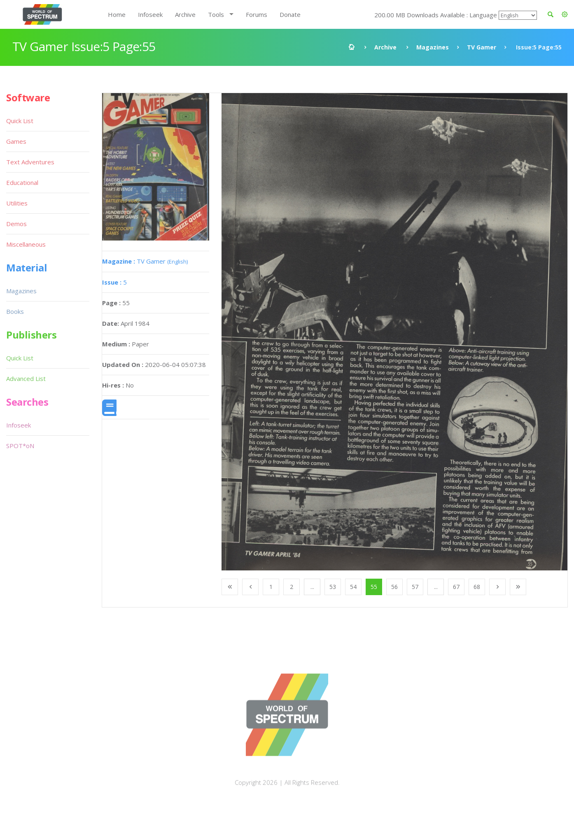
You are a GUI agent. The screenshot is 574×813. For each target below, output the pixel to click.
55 (374, 587)
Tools (216, 14)
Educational (22, 182)
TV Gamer (481, 47)
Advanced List (26, 378)
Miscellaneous (26, 244)
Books (15, 311)
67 (456, 587)
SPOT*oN (20, 446)
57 (415, 587)
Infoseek (150, 14)
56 (394, 587)
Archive (185, 14)
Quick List (19, 121)
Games (16, 141)
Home (117, 14)
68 (477, 587)
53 (332, 587)
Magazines (432, 47)
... (312, 587)
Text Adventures (30, 162)
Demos (16, 224)
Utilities (17, 203)
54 (353, 587)
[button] (565, 14)
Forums (256, 14)
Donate (290, 14)
